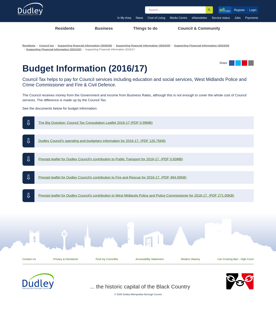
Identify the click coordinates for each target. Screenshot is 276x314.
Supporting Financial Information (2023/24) (201, 45)
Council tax (46, 45)
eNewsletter (199, 17)
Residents (29, 45)
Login (253, 10)
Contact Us (29, 259)
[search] (175, 10)
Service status (221, 17)
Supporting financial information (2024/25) (143, 45)
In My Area (124, 17)
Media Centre (178, 17)
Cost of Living (156, 17)
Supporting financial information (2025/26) (85, 45)
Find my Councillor (107, 259)
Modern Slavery (190, 259)
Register (239, 10)
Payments (251, 17)
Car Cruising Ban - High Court (235, 259)
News (139, 17)
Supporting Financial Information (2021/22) (53, 49)
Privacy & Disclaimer (65, 259)
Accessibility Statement (150, 259)
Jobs (237, 17)
